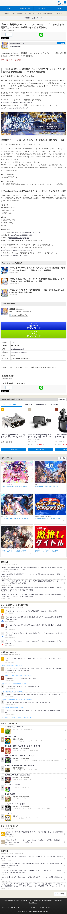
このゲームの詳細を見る (19, 315)
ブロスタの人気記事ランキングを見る (12, 691)
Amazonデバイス (42, 405)
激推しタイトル (37, 18)
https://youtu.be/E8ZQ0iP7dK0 (21, 235)
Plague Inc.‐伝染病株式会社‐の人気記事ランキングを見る (16, 699)
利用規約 (17, 900)
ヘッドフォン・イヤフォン (11, 405)
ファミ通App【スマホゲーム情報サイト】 (14, 13)
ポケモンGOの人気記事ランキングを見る (13, 707)
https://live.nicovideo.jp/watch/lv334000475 (27, 232)
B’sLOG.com (33, 903)
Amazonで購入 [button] (13, 449)
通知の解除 (48, 900)
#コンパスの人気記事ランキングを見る (12, 665)
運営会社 (24, 900)
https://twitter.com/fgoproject (19, 238)
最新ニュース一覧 (33, 13)
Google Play (33, 334)
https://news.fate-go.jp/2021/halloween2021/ (16, 102)
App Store (33, 326)
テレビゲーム (55, 405)
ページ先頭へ (61, 894)
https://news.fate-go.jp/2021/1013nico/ (14, 108)
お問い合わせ (8, 900)
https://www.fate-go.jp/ (17, 349)
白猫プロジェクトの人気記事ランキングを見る (14, 683)
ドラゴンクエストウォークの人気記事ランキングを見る (17, 675)
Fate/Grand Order (7, 378)
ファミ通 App (8, 3)
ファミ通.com (57, 900)
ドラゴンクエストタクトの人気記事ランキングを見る (16, 717)
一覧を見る (61, 399)
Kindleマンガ (28, 405)
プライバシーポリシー (35, 900)
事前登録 (27, 18)
